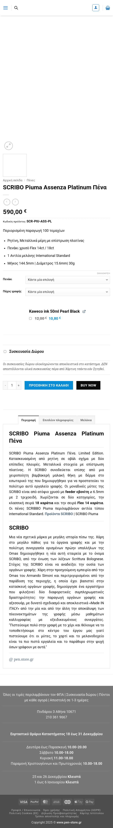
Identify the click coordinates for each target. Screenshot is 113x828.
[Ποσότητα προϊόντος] (12, 385)
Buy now (88, 385)
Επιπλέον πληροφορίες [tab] (58, 420)
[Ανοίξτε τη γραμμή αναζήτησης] (16, 8)
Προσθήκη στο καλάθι (49, 385)
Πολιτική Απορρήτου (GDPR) (82, 810)
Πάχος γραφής (12, 291)
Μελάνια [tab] (86, 420)
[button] (5, 8)
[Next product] (7, 202)
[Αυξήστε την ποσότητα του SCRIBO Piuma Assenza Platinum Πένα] (18, 385)
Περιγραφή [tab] (28, 420)
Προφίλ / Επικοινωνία (25, 810)
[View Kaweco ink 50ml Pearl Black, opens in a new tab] (84, 311)
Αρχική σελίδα (12, 180)
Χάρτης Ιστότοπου (92, 813)
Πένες (31, 180)
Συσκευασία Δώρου (24, 351)
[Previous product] (15, 202)
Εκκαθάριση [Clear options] (103, 273)
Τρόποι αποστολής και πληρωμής (57, 816)
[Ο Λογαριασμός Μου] (95, 7)
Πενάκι (7, 279)
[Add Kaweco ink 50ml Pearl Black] (30, 318)
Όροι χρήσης (51, 810)
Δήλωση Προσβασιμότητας (59, 813)
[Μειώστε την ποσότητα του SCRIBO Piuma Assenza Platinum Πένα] (5, 385)
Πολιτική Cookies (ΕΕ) (23, 813)
